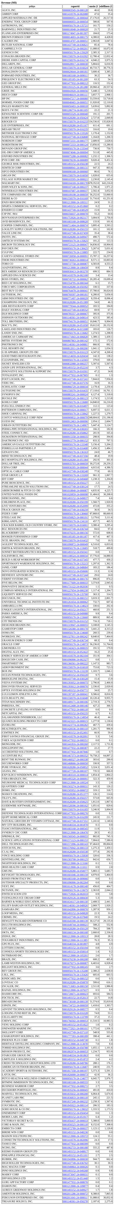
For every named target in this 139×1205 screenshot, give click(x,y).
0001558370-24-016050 (75, 175)
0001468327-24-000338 (75, 759)
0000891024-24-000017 (75, 409)
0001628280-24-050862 (75, 433)
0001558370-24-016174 (75, 60)
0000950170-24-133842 (75, 413)
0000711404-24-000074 (75, 225)
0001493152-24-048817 (75, 1151)
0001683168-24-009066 (75, 878)
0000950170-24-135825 (75, 240)
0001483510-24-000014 (75, 774)
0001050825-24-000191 (75, 517)
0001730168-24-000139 (75, 1001)
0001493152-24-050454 (75, 1113)
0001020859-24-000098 (75, 494)
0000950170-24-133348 (75, 444)
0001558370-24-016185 (75, 809)
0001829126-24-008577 (75, 1009)
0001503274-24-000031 (75, 786)
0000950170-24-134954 (75, 717)
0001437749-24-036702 (75, 1163)
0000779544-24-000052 (75, 306)
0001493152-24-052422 (75, 652)
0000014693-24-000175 (75, 37)
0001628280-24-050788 (75, 1047)
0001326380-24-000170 (75, 628)
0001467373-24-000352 (75, 755)
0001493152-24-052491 (75, 732)
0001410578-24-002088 (75, 14)
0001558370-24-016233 (75, 121)
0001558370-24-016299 (75, 817)
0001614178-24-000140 (75, 886)
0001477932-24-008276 (75, 813)
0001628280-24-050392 (75, 286)
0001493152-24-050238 (75, 164)
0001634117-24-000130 (75, 901)
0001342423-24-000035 (75, 648)
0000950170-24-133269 (75, 475)
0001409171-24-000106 (75, 701)
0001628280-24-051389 (75, 302)
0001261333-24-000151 (75, 598)
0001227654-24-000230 (75, 590)
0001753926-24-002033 (75, 894)
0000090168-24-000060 (75, 171)
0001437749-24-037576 (75, 383)
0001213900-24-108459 (75, 267)
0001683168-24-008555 (75, 1082)
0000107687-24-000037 (75, 190)
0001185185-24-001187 (75, 536)
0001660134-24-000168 (75, 932)
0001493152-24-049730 (75, 1040)
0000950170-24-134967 (75, 425)
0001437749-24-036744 (75, 529)
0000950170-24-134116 (75, 521)
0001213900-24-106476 (75, 832)
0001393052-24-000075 (75, 682)
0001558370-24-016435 (75, 390)
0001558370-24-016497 (75, 406)
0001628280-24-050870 (75, 982)
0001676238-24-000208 (75, 959)
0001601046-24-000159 (75, 874)
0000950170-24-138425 (75, 248)
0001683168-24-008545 (75, 828)
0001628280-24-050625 (75, 801)
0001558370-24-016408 (75, 448)
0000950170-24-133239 (75, 671)
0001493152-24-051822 (75, 1024)
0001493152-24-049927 (75, 1190)
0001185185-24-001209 (75, 79)
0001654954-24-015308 (75, 329)
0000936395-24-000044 (75, 467)
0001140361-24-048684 (75, 567)
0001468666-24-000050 (75, 763)
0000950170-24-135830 (75, 855)
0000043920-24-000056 (75, 91)
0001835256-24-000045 (75, 1090)
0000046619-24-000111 (75, 94)
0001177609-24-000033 (75, 582)
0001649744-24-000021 (75, 924)
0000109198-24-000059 (75, 194)
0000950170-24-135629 (75, 52)
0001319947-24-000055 (75, 625)
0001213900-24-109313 (75, 936)
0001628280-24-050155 (75, 229)
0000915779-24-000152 (75, 440)
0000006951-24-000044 (75, 17)
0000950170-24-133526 (75, 133)
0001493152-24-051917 (75, 1116)
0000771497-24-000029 (75, 298)
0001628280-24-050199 (75, 502)
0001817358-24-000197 (75, 1070)
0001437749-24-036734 (75, 640)
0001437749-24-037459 (75, 233)
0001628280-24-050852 (75, 767)
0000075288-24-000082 (75, 156)
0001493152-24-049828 (75, 913)
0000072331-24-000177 (75, 140)
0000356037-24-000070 (75, 213)
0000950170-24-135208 (75, 970)
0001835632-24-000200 (75, 1093)
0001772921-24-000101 (75, 1028)
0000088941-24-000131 (75, 167)
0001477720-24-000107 (75, 771)
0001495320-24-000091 (75, 778)
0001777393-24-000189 (75, 1036)
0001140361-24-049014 (75, 317)
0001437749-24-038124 (75, 486)
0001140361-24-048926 (75, 905)
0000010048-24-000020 (75, 29)
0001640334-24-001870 (75, 824)
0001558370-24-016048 (75, 698)
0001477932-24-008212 (75, 83)
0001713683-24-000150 (75, 986)
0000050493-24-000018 (75, 106)
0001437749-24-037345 (75, 559)
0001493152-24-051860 (75, 206)
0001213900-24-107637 (75, 990)
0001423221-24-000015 (75, 721)
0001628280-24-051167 (75, 125)
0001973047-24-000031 (75, 1174)
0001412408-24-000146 (75, 705)
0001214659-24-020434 (75, 356)
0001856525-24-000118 (75, 1124)
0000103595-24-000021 (75, 179)
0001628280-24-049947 (75, 237)
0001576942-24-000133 (75, 848)
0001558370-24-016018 (75, 667)
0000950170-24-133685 (75, 548)
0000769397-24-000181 (75, 294)
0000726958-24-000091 (75, 256)
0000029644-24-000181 (75, 71)
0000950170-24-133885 (75, 252)
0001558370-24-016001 (75, 525)
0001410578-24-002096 (75, 1140)
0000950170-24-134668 (75, 632)
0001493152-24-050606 (75, 571)
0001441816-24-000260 (75, 744)
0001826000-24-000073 (75, 1074)
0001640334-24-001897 (75, 944)
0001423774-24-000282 (75, 725)
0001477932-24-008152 (75, 978)
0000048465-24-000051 (75, 102)
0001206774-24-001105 (75, 110)
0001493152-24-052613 (75, 997)
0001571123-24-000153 (75, 840)
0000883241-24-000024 (75, 394)
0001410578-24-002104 (75, 655)
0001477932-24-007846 (75, 751)
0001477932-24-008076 (75, 1182)
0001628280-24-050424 (75, 117)
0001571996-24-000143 (75, 844)
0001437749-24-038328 (75, 678)
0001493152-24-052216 (75, 367)
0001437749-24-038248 (75, 471)
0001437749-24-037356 (75, 456)
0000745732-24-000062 (75, 279)
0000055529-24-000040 (75, 114)
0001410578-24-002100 (75, 275)
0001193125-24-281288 (75, 87)
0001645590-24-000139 (75, 921)
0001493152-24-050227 (75, 482)
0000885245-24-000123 (75, 398)
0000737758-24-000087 (75, 263)
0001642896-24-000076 (75, 909)
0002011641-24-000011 (75, 1197)
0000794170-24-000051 (75, 321)
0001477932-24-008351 (75, 740)
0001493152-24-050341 (75, 552)
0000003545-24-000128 (75, 10)
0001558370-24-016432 (75, 540)
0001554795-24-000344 (75, 283)
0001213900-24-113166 (75, 863)
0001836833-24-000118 (75, 1097)
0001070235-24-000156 (75, 532)
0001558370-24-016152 (75, 621)
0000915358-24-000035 (75, 436)
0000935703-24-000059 (75, 463)
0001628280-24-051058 (75, 325)
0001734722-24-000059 (75, 1005)
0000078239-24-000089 (75, 160)
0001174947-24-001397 (75, 33)
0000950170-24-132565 (75, 359)
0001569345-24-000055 (75, 836)
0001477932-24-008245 (75, 967)
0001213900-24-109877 (75, 1186)
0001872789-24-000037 (75, 1128)
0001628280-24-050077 (75, 871)
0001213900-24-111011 (75, 867)
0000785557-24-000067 (75, 313)
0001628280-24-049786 (75, 1063)
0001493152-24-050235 (75, 713)
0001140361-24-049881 (75, 344)
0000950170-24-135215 (75, 563)
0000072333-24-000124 (75, 144)
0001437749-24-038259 (75, 509)
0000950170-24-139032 (75, 1109)
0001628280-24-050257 (75, 798)
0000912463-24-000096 (75, 421)
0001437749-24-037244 (75, 575)
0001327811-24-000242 (75, 636)
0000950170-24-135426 (75, 974)
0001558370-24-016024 (75, 67)
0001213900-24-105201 (75, 955)
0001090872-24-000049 (75, 544)
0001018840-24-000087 (75, 490)
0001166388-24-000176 (75, 579)
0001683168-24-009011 (75, 75)
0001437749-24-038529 (75, 210)
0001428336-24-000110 (75, 728)
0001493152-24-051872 (75, 1059)
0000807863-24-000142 (75, 340)
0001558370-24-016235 (75, 129)
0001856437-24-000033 (75, 1120)
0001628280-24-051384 (75, 459)
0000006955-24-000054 (75, 21)
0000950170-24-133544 (75, 148)
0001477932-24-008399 (75, 1143)
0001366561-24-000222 (75, 663)
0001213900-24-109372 (75, 1136)
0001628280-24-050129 (75, 928)
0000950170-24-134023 (75, 605)
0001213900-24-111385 (75, 940)
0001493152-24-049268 (75, 1170)
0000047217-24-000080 (75, 98)
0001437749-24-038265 (75, 429)
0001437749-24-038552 (75, 310)
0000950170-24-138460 (75, 513)
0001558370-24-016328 (75, 1013)
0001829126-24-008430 (75, 897)
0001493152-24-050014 (75, 951)
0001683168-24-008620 (75, 221)
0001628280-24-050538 (75, 851)
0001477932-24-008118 (75, 709)
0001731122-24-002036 (75, 586)
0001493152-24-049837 (75, 498)
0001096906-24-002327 (75, 659)
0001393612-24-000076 (75, 686)
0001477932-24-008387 (75, 748)
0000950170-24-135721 (75, 25)
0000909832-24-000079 (75, 417)
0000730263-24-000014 (75, 260)
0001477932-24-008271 (75, 1086)
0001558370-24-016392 (75, 56)
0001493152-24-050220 (75, 675)
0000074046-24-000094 (75, 152)
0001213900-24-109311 (75, 202)
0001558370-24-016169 (75, 198)
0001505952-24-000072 (75, 790)
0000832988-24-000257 (75, 363)
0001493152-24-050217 (75, 609)
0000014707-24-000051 (75, 41)
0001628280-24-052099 (75, 506)
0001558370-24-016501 (75, 371)
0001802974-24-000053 (75, 1051)
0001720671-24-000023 (75, 994)
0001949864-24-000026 (75, 1166)
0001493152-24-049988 (75, 613)
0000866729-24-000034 (75, 386)
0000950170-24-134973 (75, 644)
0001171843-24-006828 (75, 336)
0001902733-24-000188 (75, 1147)
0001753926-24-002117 (75, 217)
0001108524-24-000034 (75, 555)
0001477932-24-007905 (75, 375)
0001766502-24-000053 (75, 1020)
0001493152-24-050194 (75, 947)
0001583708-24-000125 (75, 859)
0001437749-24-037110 (75, 1032)
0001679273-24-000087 (75, 963)
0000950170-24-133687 (75, 1067)
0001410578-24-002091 (75, 736)
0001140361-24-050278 (75, 1201)
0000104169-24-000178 (75, 183)
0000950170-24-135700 (75, 594)
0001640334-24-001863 (75, 1055)
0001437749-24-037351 (75, 821)
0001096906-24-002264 (75, 882)
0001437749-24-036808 (75, 137)
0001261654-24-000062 (75, 602)
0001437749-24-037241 (75, 379)
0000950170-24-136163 (75, 452)
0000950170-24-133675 (75, 890)
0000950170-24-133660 (75, 617)
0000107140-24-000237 (75, 187)
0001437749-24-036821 (75, 44)
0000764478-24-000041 (75, 290)
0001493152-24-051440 (75, 1178)
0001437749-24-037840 (75, 917)
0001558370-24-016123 (75, 352)
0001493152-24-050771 (75, 690)
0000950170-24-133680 (75, 402)
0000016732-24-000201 (75, 48)
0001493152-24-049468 (75, 479)
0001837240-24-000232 (75, 1101)
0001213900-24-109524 (75, 782)
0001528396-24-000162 (75, 805)
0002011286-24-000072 (75, 1193)
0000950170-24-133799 (75, 1017)
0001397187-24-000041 (75, 694)
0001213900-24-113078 (75, 1043)
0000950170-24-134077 (75, 1078)
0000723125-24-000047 (75, 244)
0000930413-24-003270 (75, 271)
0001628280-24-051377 (75, 794)
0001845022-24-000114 (75, 1105)
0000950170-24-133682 (75, 333)
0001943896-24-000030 (75, 1159)
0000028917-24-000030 (75, 64)
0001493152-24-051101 (75, 1155)
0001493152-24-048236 (75, 1132)
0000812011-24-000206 (75, 348)
